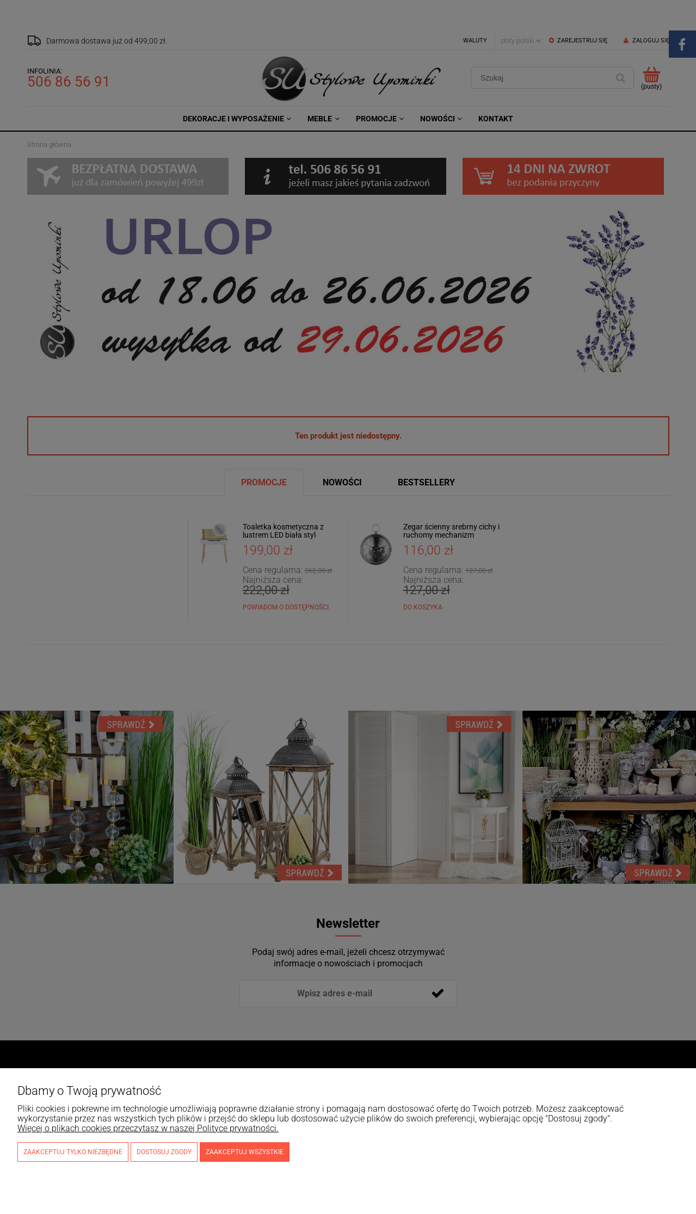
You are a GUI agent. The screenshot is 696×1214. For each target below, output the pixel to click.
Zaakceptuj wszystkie (245, 1152)
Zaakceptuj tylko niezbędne (72, 1152)
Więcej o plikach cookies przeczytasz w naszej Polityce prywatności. (148, 1128)
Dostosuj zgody (164, 1152)
